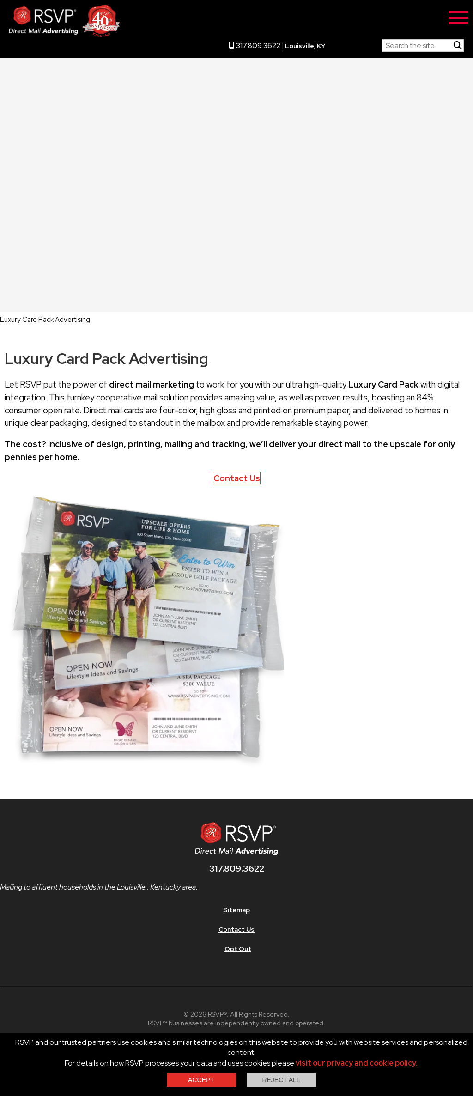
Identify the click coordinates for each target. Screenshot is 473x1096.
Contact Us (236, 478)
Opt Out (237, 949)
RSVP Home (354, 43)
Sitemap (236, 910)
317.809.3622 (254, 45)
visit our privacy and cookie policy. (357, 1063)
